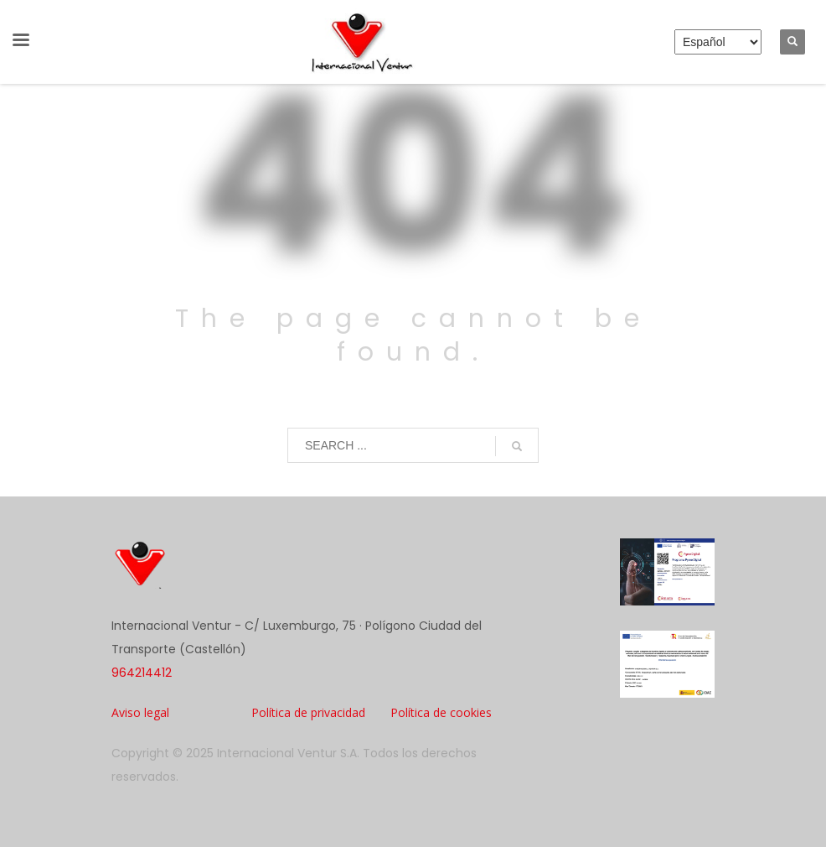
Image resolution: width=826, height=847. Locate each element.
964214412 (141, 672)
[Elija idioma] (717, 42)
